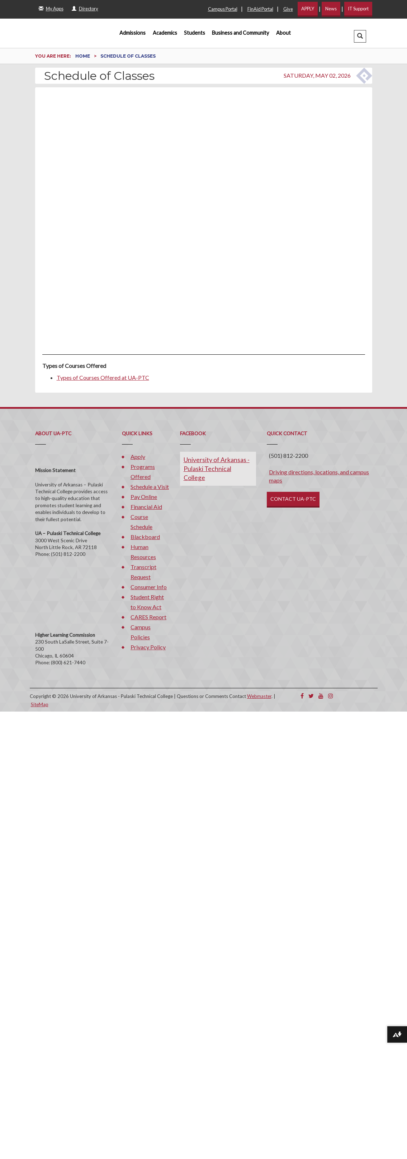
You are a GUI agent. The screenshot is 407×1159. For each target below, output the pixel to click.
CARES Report (148, 617)
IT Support (358, 8)
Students (194, 33)
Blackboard (145, 536)
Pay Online (144, 496)
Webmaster (259, 696)
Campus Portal (222, 9)
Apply (138, 456)
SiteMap (39, 704)
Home (83, 56)
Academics (165, 33)
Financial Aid (146, 506)
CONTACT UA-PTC (293, 499)
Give (288, 9)
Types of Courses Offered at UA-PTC (103, 377)
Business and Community (240, 33)
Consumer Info (149, 586)
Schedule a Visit (150, 486)
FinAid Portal (260, 9)
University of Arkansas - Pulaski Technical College (217, 468)
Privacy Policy (148, 647)
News (331, 8)
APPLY (307, 8)
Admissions (132, 33)
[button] (360, 36)
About (283, 33)
